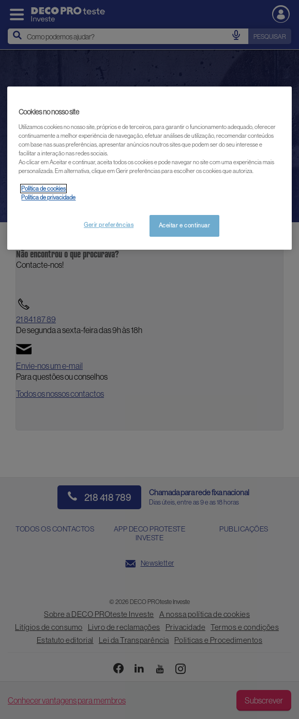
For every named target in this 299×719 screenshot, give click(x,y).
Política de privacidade (48, 197)
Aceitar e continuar (185, 225)
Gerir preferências (108, 224)
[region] (149, 168)
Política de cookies (43, 188)
